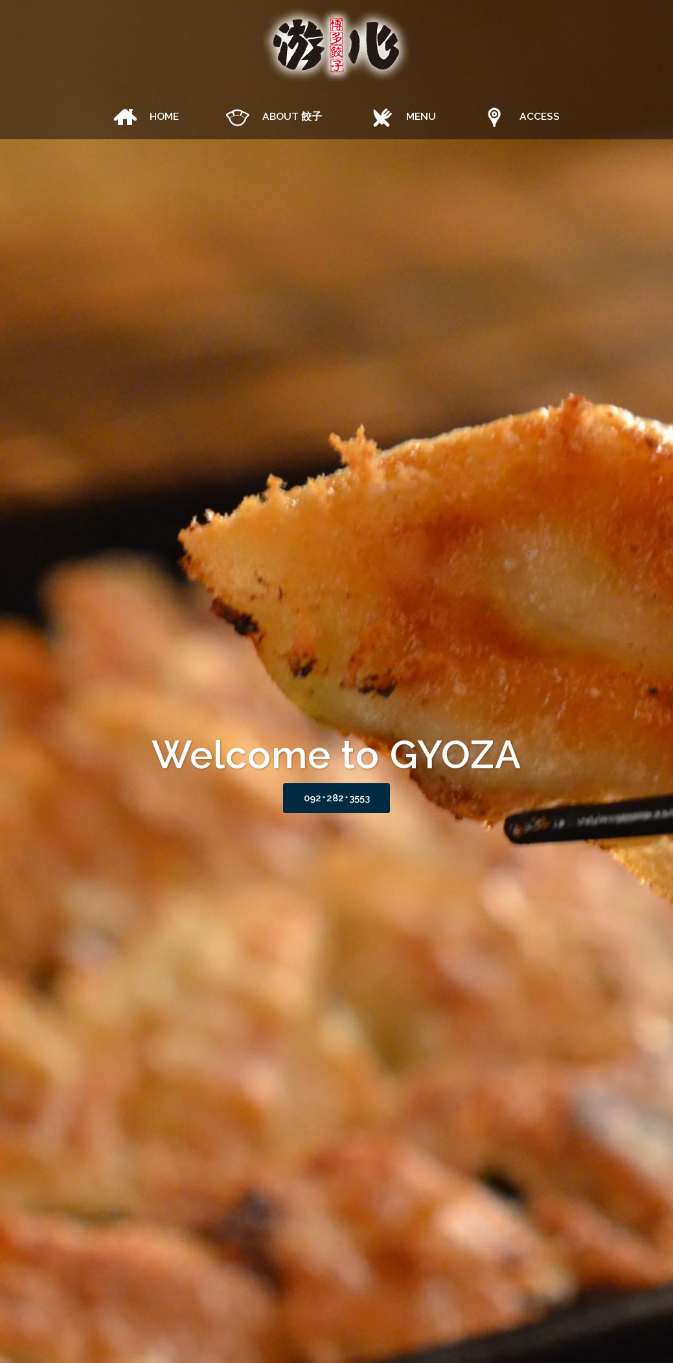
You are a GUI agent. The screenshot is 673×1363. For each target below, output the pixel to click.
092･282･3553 (336, 799)
